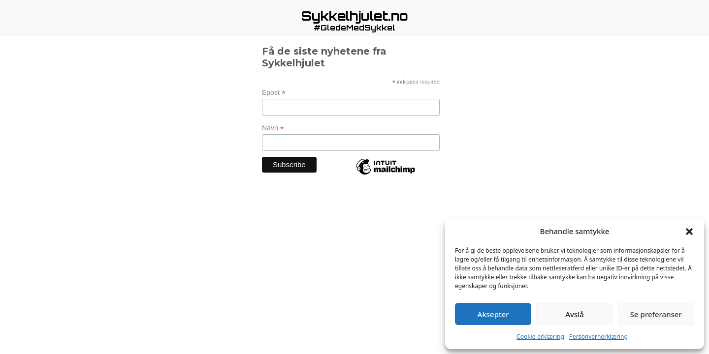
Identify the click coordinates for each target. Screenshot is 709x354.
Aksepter (493, 314)
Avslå (574, 314)
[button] (689, 231)
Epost (274, 92)
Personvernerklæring (598, 336)
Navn (273, 128)
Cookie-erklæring (540, 336)
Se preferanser (656, 314)
